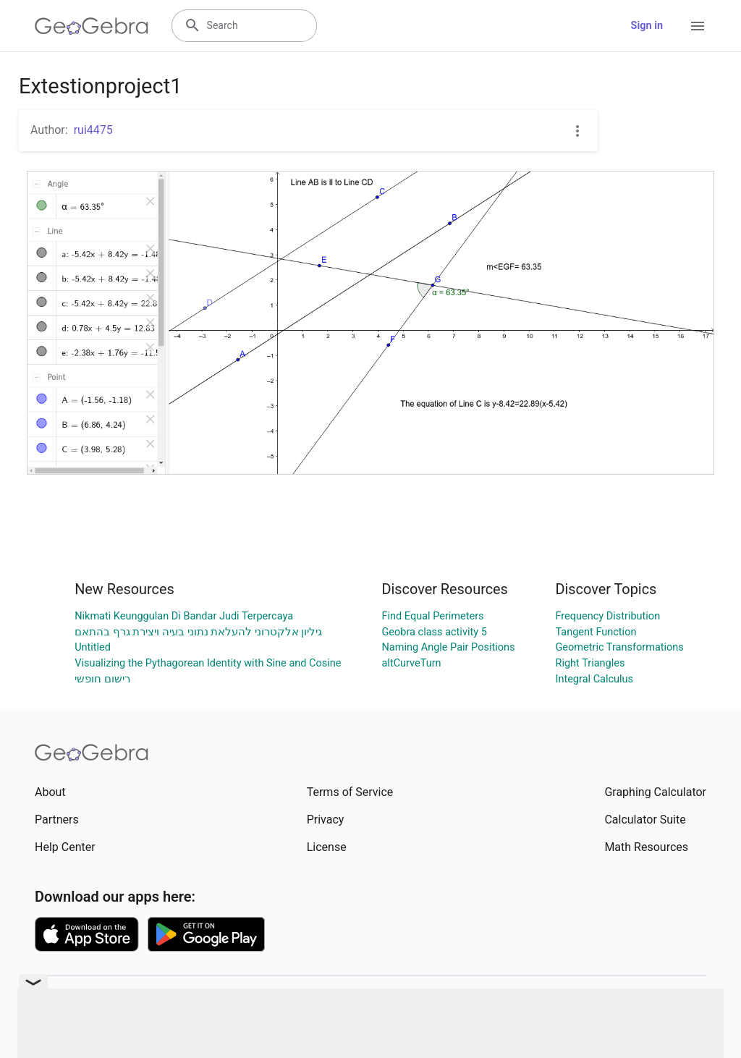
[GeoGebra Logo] (91, 26)
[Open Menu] (697, 26)
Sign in (647, 26)
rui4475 (93, 130)
